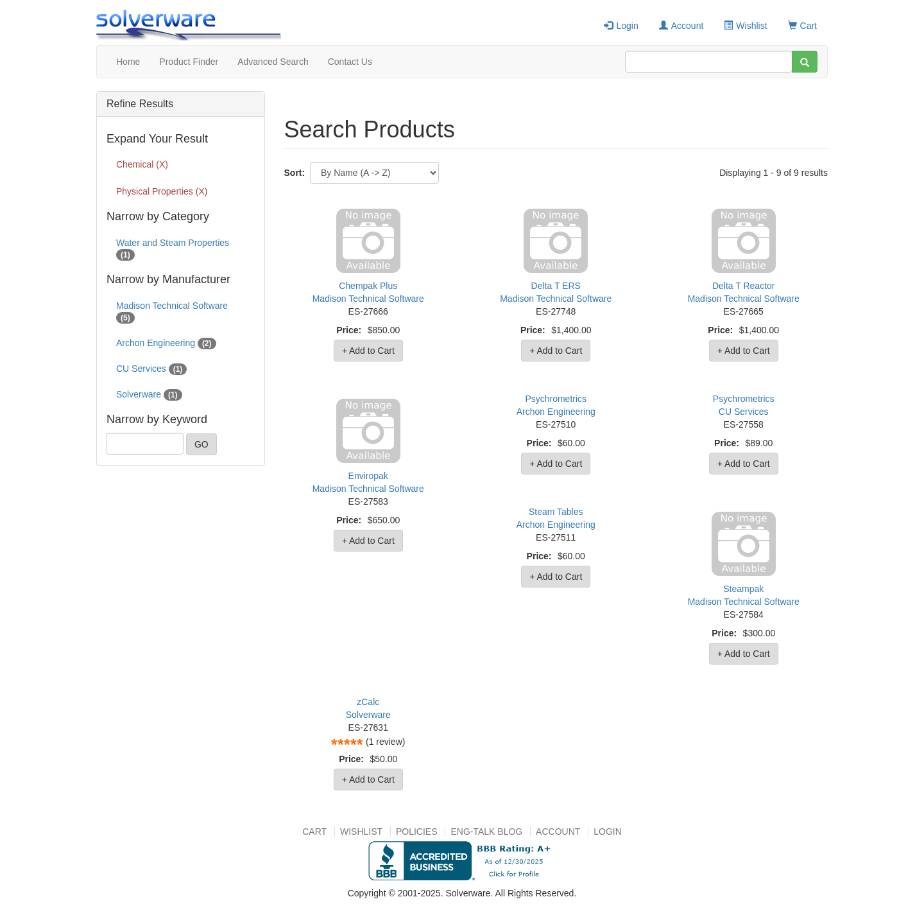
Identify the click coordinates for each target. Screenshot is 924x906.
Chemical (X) (142, 164)
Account (681, 26)
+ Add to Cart (368, 350)
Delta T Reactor (743, 286)
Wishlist (745, 26)
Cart (802, 26)
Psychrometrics (555, 399)
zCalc (368, 702)
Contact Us (350, 62)
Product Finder (188, 62)
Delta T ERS (556, 286)
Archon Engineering (556, 411)
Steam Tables (556, 512)
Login (621, 26)
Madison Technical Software (368, 298)
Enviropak (368, 476)
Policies (417, 831)
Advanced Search (273, 62)
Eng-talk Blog (486, 831)
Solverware (368, 715)
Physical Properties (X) (161, 191)
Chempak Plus (368, 286)
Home (128, 62)
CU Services (744, 411)
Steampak (743, 589)
